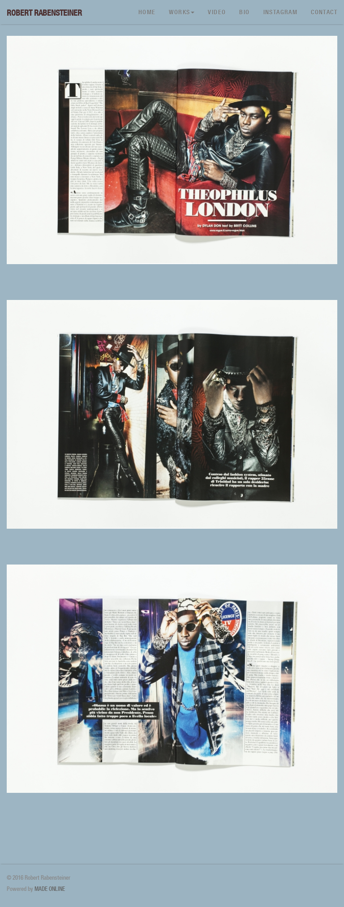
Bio (244, 12)
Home (147, 12)
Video (217, 12)
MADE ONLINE (49, 889)
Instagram (280, 12)
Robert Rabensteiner (44, 12)
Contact (324, 12)
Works (181, 12)
